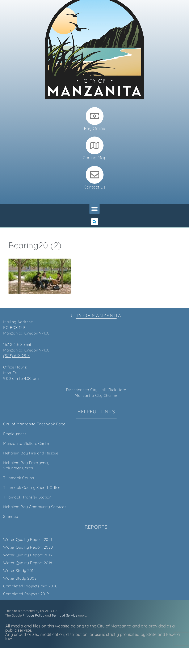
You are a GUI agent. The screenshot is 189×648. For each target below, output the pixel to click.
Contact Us (94, 187)
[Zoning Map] (95, 145)
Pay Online (94, 128)
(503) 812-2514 (16, 355)
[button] (94, 209)
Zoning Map (94, 157)
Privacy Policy (33, 615)
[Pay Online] (95, 116)
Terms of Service (64, 615)
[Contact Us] (95, 175)
